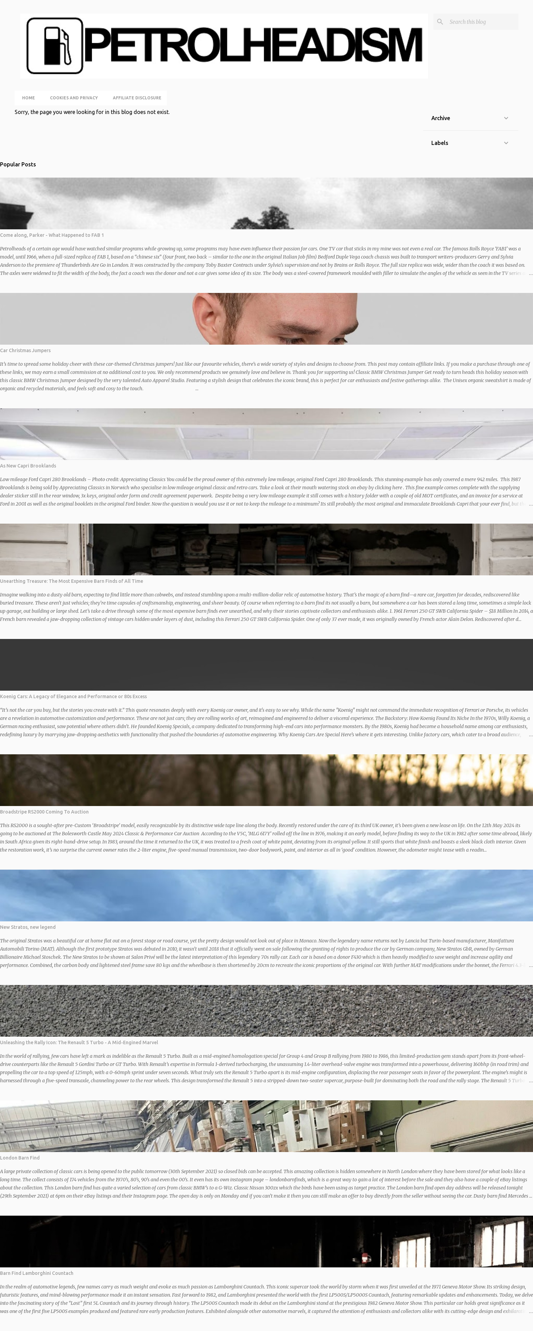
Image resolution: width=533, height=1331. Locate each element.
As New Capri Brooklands (28, 466)
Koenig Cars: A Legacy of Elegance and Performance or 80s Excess (73, 696)
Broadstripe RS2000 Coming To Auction (44, 812)
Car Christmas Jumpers (25, 350)
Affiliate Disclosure (135, 98)
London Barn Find (20, 1158)
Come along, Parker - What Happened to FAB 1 (52, 235)
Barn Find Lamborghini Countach (36, 1273)
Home (26, 98)
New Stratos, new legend (28, 927)
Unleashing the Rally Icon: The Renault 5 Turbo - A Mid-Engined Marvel (79, 1042)
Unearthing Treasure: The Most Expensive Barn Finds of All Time (71, 581)
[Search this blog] (482, 22)
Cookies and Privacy (72, 98)
